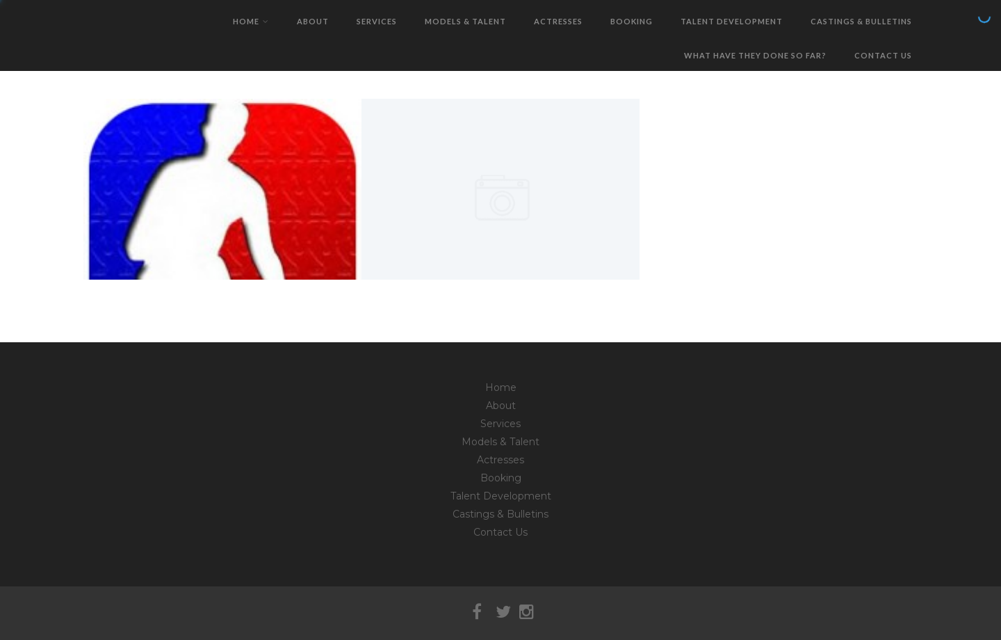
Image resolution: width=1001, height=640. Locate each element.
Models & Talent (465, 21)
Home (251, 21)
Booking (631, 21)
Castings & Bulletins (861, 21)
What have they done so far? (755, 55)
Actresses (558, 21)
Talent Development (732, 21)
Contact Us (883, 55)
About (313, 21)
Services (377, 21)
